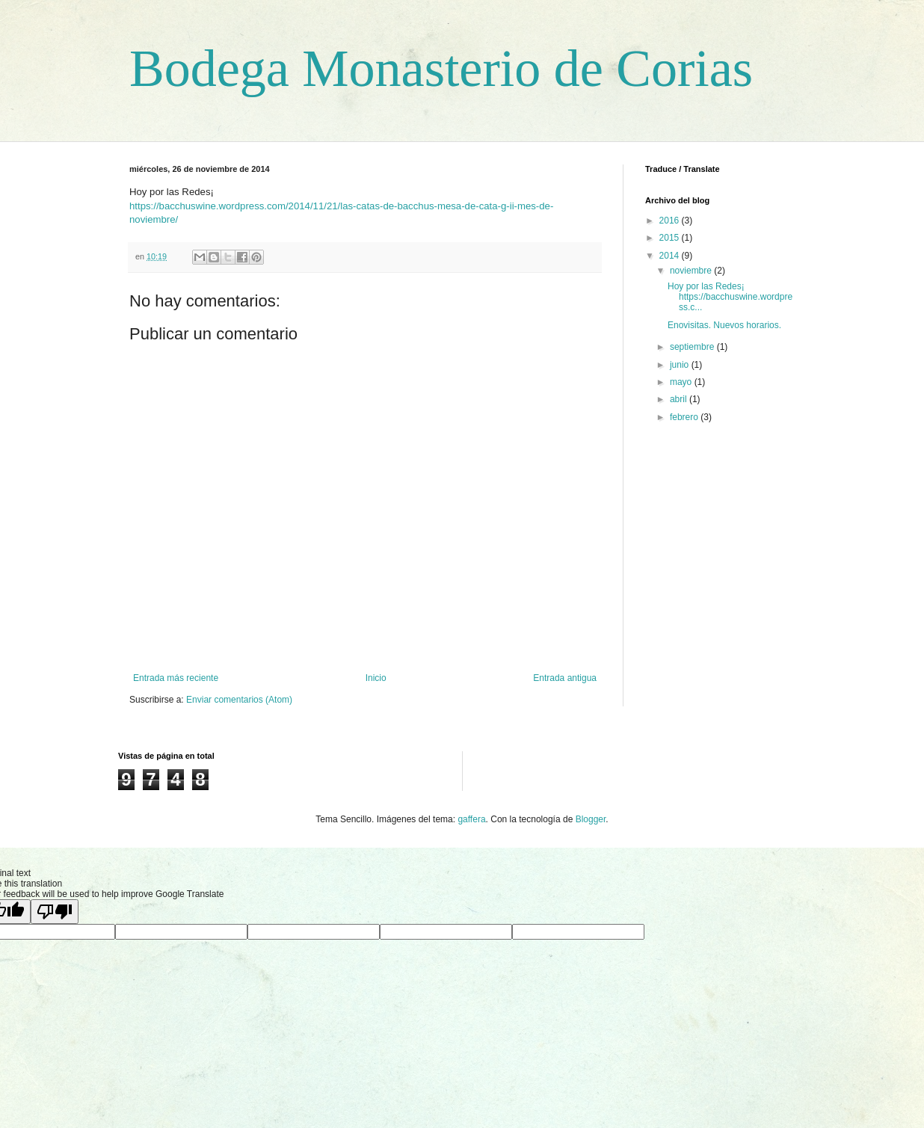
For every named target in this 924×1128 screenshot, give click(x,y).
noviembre (692, 270)
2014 (670, 255)
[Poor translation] (54, 911)
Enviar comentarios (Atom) (239, 699)
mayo (682, 382)
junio (681, 365)
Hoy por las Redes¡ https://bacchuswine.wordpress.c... (730, 297)
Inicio (376, 678)
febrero (685, 417)
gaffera (471, 819)
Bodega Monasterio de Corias (441, 68)
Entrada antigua (565, 678)
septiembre (693, 347)
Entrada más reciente (175, 678)
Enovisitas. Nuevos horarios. (724, 325)
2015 (670, 237)
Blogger (591, 819)
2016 (670, 220)
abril (679, 399)
